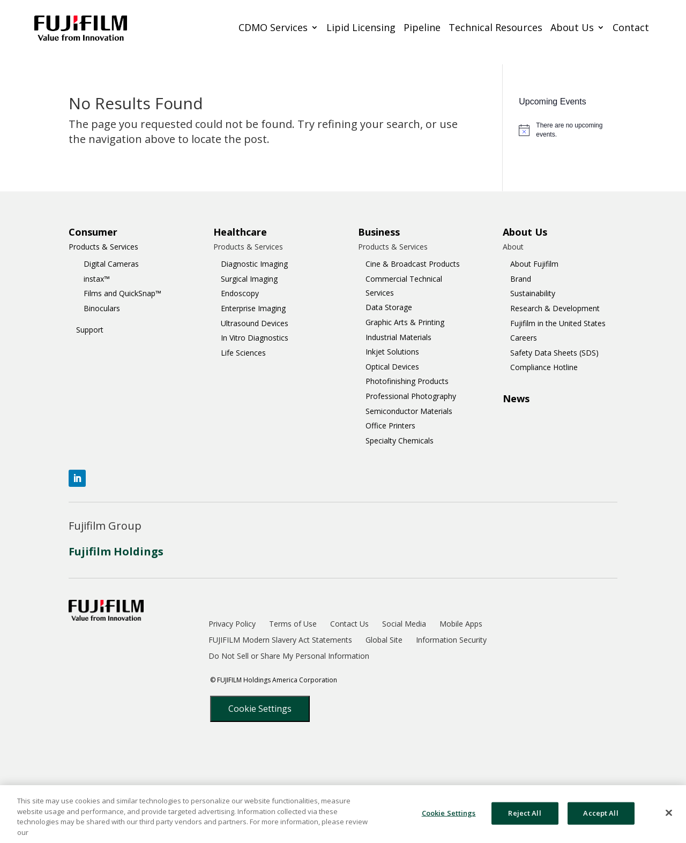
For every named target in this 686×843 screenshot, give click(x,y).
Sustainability (532, 293)
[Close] (669, 817)
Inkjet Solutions (392, 352)
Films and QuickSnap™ (122, 293)
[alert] (568, 130)
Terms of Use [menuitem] (293, 624)
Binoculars (102, 308)
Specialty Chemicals (400, 440)
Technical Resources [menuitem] (495, 28)
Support (89, 330)
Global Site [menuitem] (384, 640)
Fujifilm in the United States (558, 323)
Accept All (600, 817)
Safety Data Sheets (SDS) (554, 353)
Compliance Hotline (544, 367)
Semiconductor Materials (409, 411)
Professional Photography (411, 396)
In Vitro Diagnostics (254, 338)
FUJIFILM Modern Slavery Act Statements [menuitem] (280, 640)
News (516, 398)
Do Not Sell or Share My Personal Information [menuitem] (288, 656)
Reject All (524, 817)
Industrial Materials (398, 337)
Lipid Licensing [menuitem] (361, 28)
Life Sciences (243, 353)
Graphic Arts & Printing (405, 322)
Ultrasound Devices (254, 323)
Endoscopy (240, 293)
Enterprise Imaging (253, 308)
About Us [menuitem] (572, 28)
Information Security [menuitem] (451, 640)
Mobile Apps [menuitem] (460, 624)
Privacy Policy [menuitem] (232, 624)
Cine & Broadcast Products (413, 264)
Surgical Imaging (249, 279)
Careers (523, 338)
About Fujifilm (534, 264)
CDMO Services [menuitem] (273, 28)
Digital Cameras (111, 264)
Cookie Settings (260, 708)
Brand (520, 279)
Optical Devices (392, 367)
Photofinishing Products (407, 381)
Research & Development (555, 308)
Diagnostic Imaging (254, 264)
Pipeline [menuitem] (422, 28)
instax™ (97, 279)
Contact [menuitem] (631, 28)
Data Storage (389, 307)
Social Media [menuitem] (404, 624)
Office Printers (390, 425)
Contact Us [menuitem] (349, 624)
